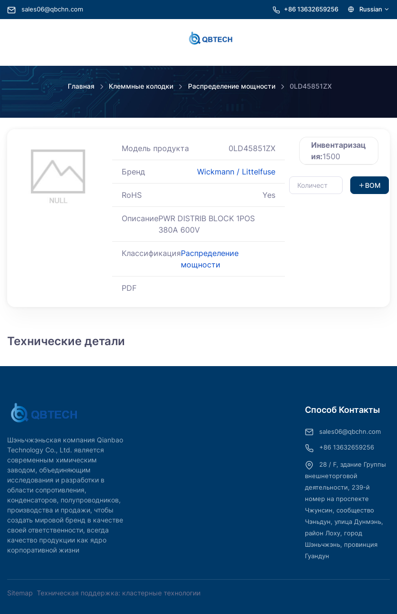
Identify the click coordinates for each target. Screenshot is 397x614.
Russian (369, 9)
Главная (81, 86)
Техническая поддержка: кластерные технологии (118, 593)
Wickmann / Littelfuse (236, 171)
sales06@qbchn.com (45, 9)
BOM (369, 185)
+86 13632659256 (311, 9)
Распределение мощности (231, 86)
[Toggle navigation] (19, 39)
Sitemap (20, 593)
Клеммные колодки (141, 86)
